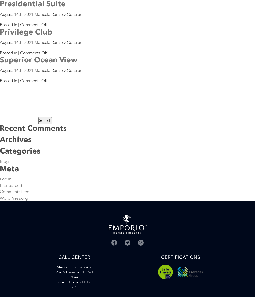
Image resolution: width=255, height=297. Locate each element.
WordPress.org (14, 198)
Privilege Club (26, 32)
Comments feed (14, 192)
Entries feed (11, 185)
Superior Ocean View (38, 60)
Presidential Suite (32, 4)
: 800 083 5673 (74, 285)
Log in (5, 179)
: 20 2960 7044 (74, 275)
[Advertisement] (15, 99)
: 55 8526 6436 (74, 267)
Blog (4, 161)
